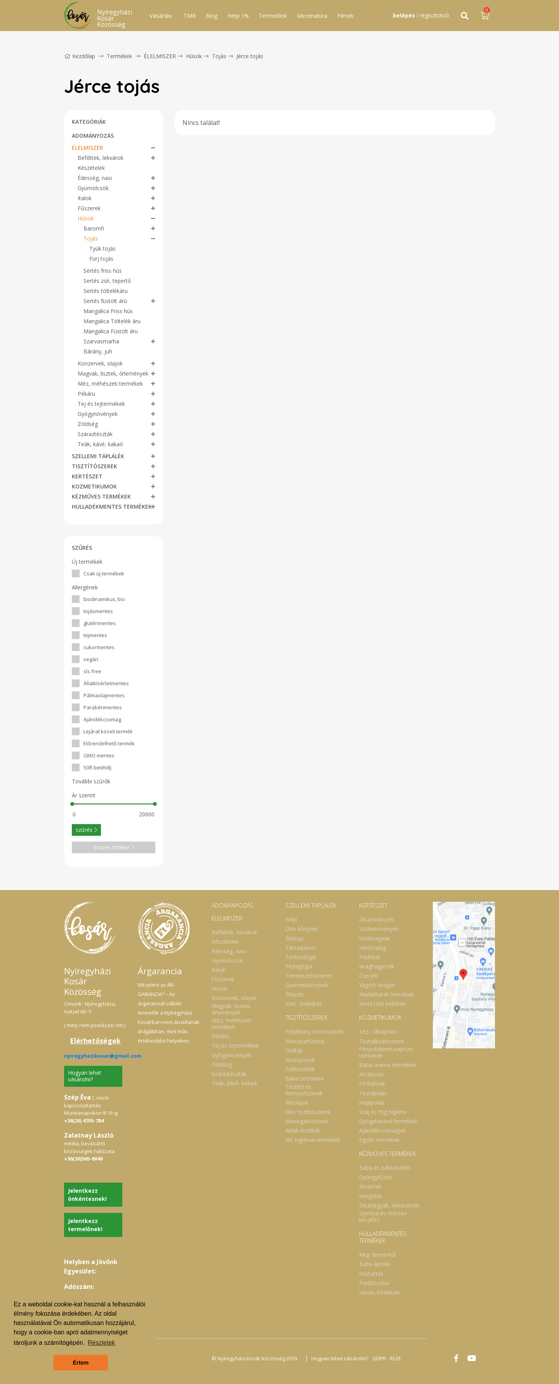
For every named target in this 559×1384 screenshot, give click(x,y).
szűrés (86, 829)
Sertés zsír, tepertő (107, 280)
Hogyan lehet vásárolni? (84, 1076)
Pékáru (86, 393)
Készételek (91, 167)
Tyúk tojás (102, 248)
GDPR (379, 1358)
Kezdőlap (79, 56)
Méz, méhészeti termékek (110, 383)
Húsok (194, 56)
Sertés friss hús (102, 270)
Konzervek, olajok (100, 363)
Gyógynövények (98, 413)
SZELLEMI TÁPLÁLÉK (98, 456)
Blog (211, 15)
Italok (85, 198)
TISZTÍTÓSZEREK (94, 466)
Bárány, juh (97, 351)
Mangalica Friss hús (108, 311)
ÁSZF (396, 1358)
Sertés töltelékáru (105, 290)
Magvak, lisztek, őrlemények (113, 373)
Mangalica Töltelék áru (112, 321)
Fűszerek (89, 208)
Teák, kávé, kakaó (100, 444)
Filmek (345, 15)
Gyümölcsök (93, 188)
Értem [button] (81, 1363)
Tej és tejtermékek (101, 403)
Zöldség (88, 424)
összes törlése (113, 847)
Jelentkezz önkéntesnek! (87, 1194)
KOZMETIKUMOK (94, 486)
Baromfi (93, 228)
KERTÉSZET (87, 476)
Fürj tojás (101, 258)
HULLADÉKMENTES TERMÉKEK (112, 506)
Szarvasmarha (101, 341)
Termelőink (273, 15)
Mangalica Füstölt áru (110, 331)
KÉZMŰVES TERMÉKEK (101, 496)
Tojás (219, 56)
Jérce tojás (249, 56)
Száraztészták (95, 434)
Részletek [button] (101, 1342)
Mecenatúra (312, 15)
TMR (190, 15)
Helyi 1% (238, 15)
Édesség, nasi (95, 178)
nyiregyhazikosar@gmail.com (102, 1055)
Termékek (119, 56)
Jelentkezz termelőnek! (85, 1225)
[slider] (72, 804)
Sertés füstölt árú (105, 301)
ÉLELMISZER (160, 56)
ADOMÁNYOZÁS (93, 135)
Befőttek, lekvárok (100, 157)
